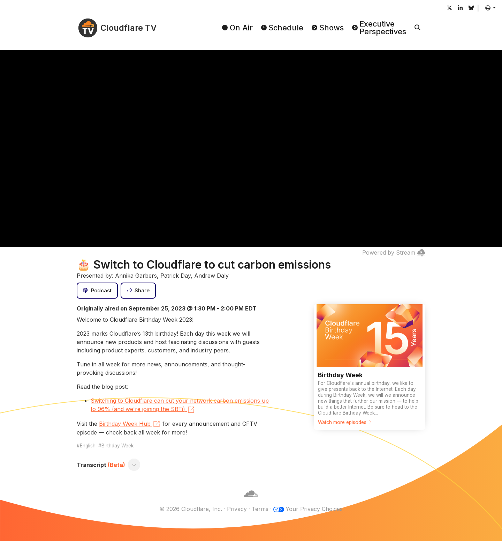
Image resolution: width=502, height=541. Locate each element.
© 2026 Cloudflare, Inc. (190, 508)
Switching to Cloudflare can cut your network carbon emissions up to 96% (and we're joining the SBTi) (180, 405)
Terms (260, 508)
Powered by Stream (393, 252)
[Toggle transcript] (134, 465)
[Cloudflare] (251, 500)
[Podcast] (97, 291)
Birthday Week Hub (130, 424)
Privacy (237, 508)
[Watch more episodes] (369, 367)
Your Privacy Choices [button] (314, 508)
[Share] (138, 291)
